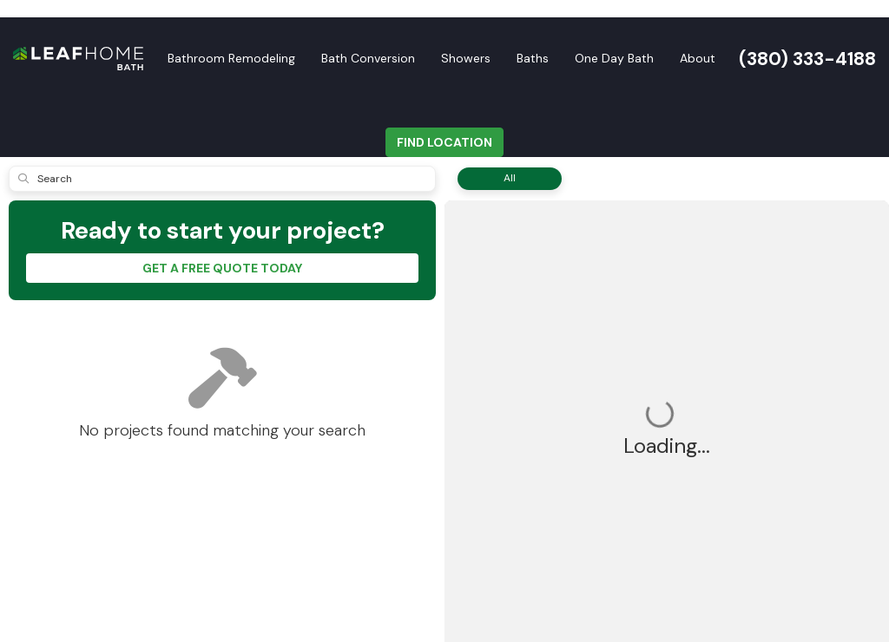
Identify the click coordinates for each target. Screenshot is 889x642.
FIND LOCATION (444, 142)
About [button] (697, 58)
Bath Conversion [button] (368, 58)
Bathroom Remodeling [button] (231, 58)
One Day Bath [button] (614, 58)
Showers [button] (466, 58)
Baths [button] (533, 58)
